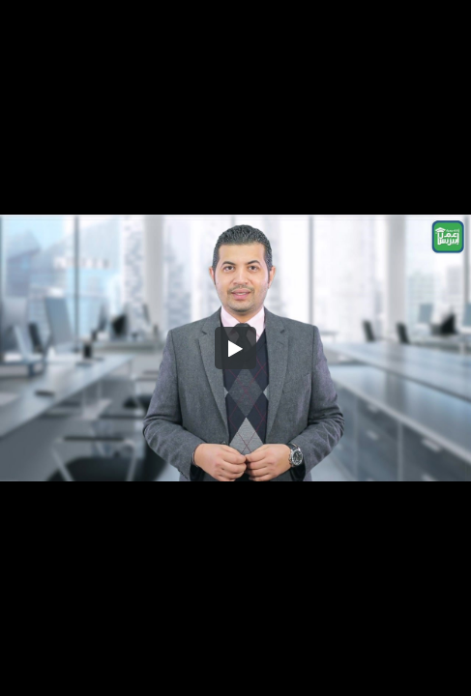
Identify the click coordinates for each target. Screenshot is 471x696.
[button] (236, 348)
